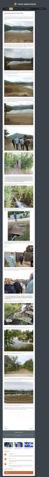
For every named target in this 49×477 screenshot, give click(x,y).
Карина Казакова (20, 15)
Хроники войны (16, 8)
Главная (7, 8)
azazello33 (10, 463)
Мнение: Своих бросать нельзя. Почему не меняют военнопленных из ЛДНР (28, 449)
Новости (11, 8)
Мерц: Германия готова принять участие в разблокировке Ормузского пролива (8, 449)
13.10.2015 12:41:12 (6, 15)
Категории (21, 8)
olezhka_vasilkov (11, 453)
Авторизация (41, 8)
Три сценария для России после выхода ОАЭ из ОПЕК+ (18, 448)
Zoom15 (10, 458)
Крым (16, 15)
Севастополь (13, 15)
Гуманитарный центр (27, 8)
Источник (5, 426)
